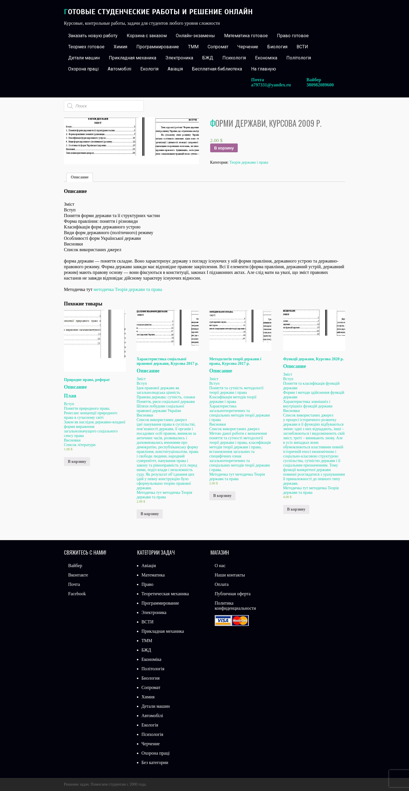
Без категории (154, 762)
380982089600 (320, 84)
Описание (80, 177)
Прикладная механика (132, 58)
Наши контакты (230, 575)
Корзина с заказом (147, 35)
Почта (74, 584)
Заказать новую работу (93, 35)
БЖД (207, 58)
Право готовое (293, 35)
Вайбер (75, 565)
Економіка (266, 58)
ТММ (193, 46)
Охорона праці (83, 69)
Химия (120, 46)
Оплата (222, 584)
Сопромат (218, 46)
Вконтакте (78, 575)
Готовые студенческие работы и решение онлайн (158, 11)
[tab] (79, 177)
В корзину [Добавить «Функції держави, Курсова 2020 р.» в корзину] (296, 509)
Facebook (77, 593)
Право (147, 584)
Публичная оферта (233, 593)
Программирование (157, 46)
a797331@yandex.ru (271, 84)
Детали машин (84, 58)
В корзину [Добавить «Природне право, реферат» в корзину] (77, 461)
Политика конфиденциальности (235, 606)
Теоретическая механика (165, 593)
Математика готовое (246, 35)
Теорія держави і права (248, 162)
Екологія (149, 69)
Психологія (234, 58)
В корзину (224, 148)
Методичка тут (150, 492)
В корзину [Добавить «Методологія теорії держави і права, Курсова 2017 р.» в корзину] (222, 496)
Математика (153, 575)
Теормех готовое (86, 46)
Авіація (175, 69)
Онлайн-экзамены (195, 35)
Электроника (179, 58)
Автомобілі (119, 69)
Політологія (298, 58)
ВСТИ (302, 46)
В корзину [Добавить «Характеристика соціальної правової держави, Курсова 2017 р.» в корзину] (150, 514)
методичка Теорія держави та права (128, 289)
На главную (263, 69)
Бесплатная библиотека (217, 69)
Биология (277, 46)
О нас (220, 565)
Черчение (247, 46)
